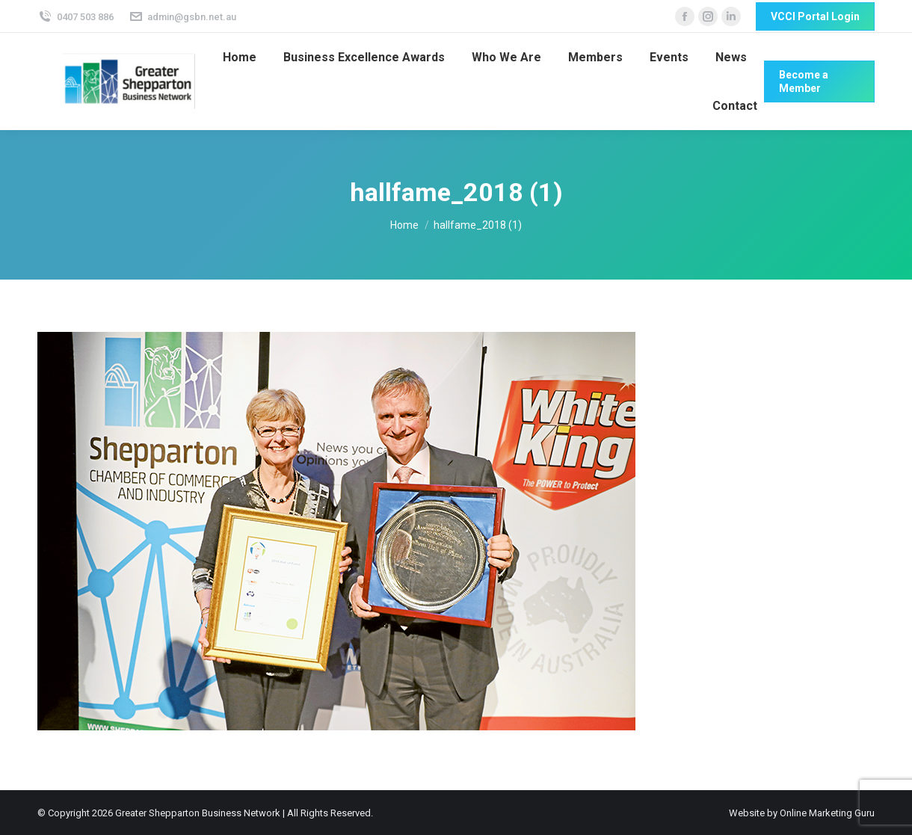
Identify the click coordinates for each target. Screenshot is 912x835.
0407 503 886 (75, 17)
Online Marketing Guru (827, 813)
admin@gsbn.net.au (183, 17)
